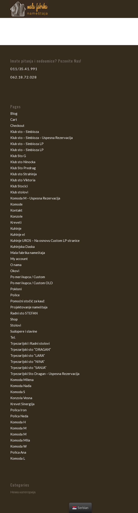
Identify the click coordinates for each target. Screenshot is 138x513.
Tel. (12, 337)
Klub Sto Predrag (23, 168)
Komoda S (17, 392)
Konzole (16, 216)
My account (19, 259)
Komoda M (18, 428)
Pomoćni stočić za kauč (27, 301)
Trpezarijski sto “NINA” (27, 361)
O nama (15, 265)
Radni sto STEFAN (24, 313)
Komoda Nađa (20, 386)
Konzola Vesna (21, 398)
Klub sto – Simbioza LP (27, 144)
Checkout (17, 125)
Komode (16, 204)
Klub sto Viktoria (22, 180)
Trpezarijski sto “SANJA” (28, 368)
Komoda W (18, 446)
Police (15, 295)
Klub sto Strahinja (23, 174)
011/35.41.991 (23, 69)
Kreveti (15, 222)
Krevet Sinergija (22, 404)
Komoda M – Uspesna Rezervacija (35, 198)
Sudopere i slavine (23, 331)
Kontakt (16, 210)
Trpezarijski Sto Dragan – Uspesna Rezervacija (44, 374)
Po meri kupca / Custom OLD (31, 283)
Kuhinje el (17, 234)
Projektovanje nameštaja (28, 307)
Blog (13, 113)
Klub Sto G (18, 156)
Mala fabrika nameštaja (27, 253)
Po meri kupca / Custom (27, 277)
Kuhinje (15, 228)
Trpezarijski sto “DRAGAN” (30, 349)
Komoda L (17, 458)
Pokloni (16, 289)
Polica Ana (18, 452)
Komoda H (18, 422)
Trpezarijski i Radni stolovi (30, 343)
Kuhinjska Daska (22, 247)
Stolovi (15, 325)
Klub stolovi (19, 192)
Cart (13, 119)
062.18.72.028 (23, 77)
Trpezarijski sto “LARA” (27, 355)
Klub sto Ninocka (22, 162)
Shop (14, 319)
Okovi (14, 271)
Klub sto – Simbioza (24, 132)
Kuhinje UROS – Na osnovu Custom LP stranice (45, 240)
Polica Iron (18, 410)
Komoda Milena (22, 380)
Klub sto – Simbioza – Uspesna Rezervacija (41, 138)
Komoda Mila (20, 440)
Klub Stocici (19, 186)
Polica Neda (19, 416)
